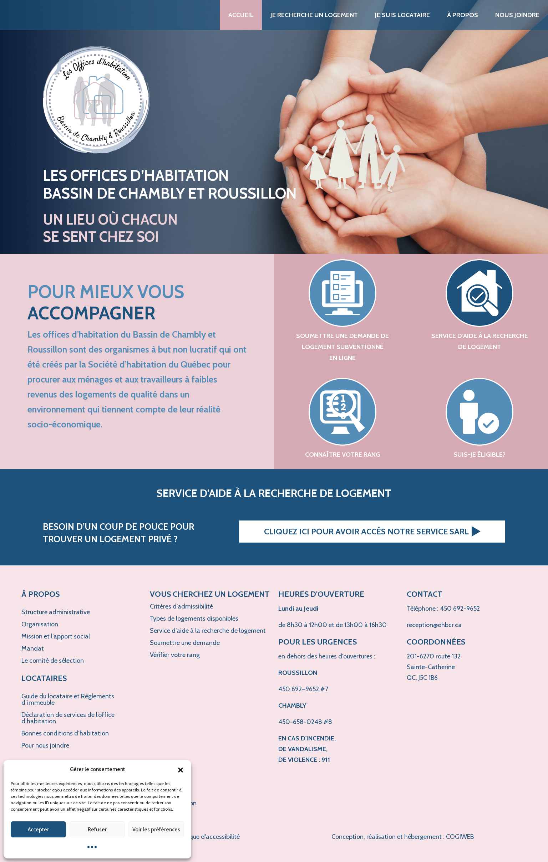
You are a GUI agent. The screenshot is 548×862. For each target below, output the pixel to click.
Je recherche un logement (314, 15)
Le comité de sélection (52, 661)
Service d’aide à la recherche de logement (208, 631)
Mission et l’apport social (55, 636)
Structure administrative (55, 612)
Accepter (38, 829)
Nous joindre (517, 15)
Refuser (97, 829)
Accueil (240, 15)
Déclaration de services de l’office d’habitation (68, 718)
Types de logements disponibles (194, 618)
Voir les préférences (156, 829)
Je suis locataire (402, 15)
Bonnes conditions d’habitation (65, 733)
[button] (180, 769)
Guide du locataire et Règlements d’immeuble (67, 699)
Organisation (39, 624)
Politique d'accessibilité (207, 837)
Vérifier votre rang (175, 655)
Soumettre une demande (185, 643)
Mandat (32, 648)
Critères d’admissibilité (181, 606)
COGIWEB (460, 837)
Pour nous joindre (45, 745)
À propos (462, 15)
